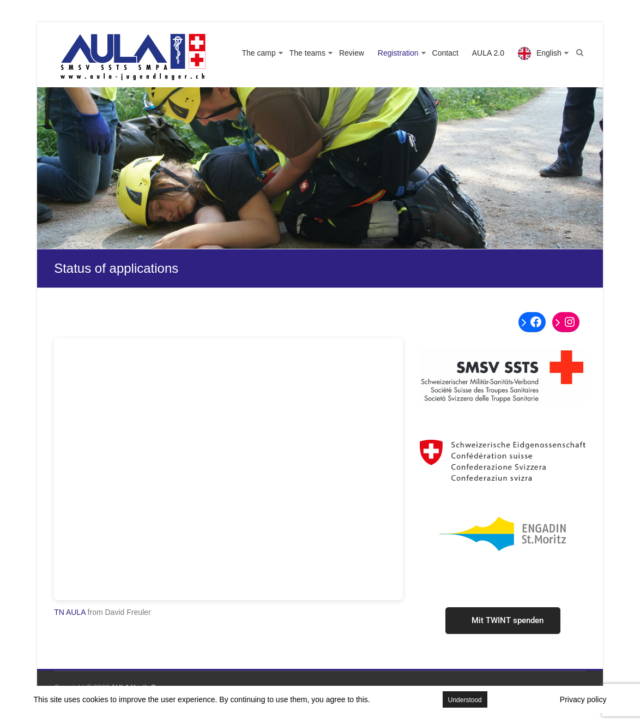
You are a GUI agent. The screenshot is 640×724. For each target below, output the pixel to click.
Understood (465, 700)
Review (351, 53)
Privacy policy (583, 699)
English (548, 53)
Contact (445, 53)
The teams (307, 53)
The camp (259, 53)
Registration (398, 53)
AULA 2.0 (488, 53)
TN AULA (70, 612)
